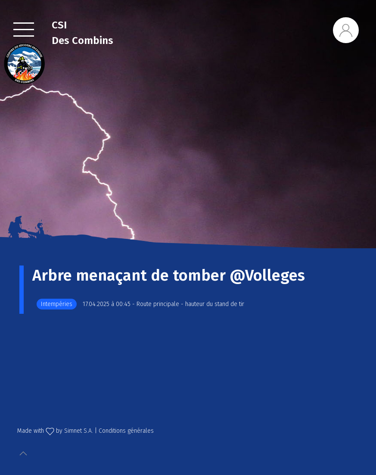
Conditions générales (126, 430)
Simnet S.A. (78, 430)
